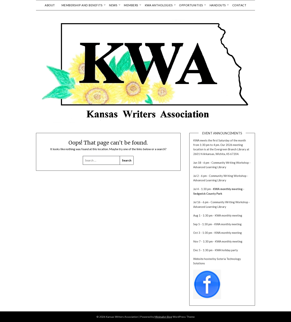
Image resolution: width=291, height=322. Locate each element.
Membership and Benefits (82, 5)
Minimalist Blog (163, 316)
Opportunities (191, 5)
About (50, 5)
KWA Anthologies (159, 5)
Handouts (218, 5)
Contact (239, 5)
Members (131, 5)
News (113, 5)
